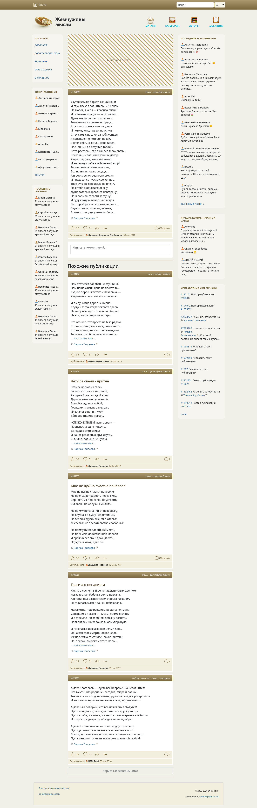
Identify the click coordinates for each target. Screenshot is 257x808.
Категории (172, 19)
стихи (148, 92)
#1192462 (186, 391)
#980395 (75, 476)
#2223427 (186, 316)
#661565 (186, 406)
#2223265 (186, 328)
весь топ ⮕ (40, 174)
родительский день (47, 53)
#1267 (184, 369)
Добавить (216, 19)
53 (77, 354)
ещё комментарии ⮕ (192, 203)
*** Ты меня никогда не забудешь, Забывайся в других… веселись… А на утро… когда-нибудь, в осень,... (201, 155)
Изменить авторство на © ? (200, 318)
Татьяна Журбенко (194, 395)
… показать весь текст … (83, 338)
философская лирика (160, 371)
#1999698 (186, 357)
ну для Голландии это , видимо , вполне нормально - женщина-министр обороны (199, 192)
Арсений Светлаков (194, 320)
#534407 (75, 274)
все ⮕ (183, 414)
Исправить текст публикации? (196, 348)
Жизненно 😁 (188, 252)
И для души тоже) (191, 99)
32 (77, 459)
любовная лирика (161, 92)
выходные (41, 61)
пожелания (164, 678)
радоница (41, 45)
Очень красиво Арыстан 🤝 (196, 126)
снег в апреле (43, 69)
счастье (145, 678)
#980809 (75, 371)
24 (77, 661)
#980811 (75, 574)
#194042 (186, 305)
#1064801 (75, 92)
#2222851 (186, 380)
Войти (39, 5)
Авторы (194, 19)
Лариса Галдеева (84, 218)
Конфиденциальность (49, 793)
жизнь (150, 274)
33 (77, 558)
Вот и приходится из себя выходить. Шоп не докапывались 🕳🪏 (200, 174)
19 (77, 754)
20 (77, 228)
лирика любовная (161, 476)
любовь (135, 678)
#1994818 (186, 346)
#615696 (75, 678)
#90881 (185, 298)
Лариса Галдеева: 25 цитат (120, 771)
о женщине (42, 77)
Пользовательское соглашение (53, 788)
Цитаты (150, 19)
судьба (166, 274)
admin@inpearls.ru (209, 796)
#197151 (186, 294)
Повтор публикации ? (197, 296)
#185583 (186, 309)
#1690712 (186, 402)
